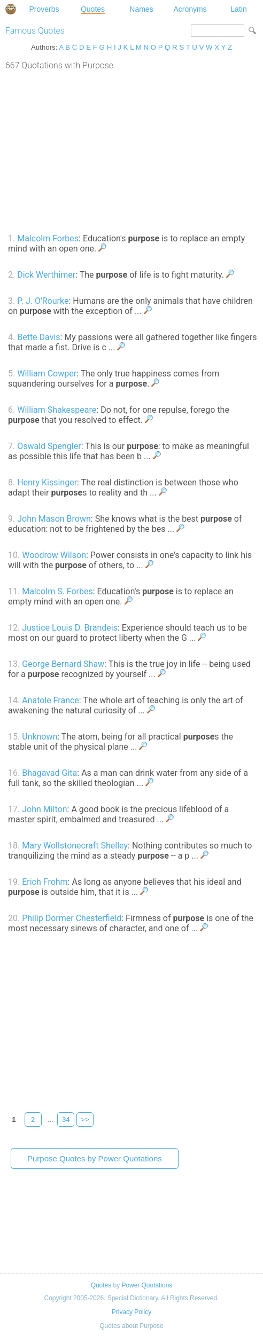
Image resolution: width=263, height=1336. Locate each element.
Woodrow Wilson (54, 555)
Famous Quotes (35, 31)
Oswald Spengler (49, 446)
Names (141, 9)
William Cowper (46, 373)
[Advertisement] (131, 150)
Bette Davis (38, 337)
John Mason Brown (54, 519)
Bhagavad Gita (49, 773)
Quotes (93, 9)
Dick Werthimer (46, 275)
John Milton (44, 809)
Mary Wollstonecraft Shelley (75, 845)
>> (85, 1119)
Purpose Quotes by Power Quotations (94, 1158)
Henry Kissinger (47, 482)
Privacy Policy (131, 1312)
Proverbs (44, 9)
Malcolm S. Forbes (57, 591)
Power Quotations (146, 1285)
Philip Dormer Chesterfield (71, 918)
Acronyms (189, 9)
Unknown (39, 737)
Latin (238, 9)
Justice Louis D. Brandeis (70, 628)
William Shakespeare (56, 410)
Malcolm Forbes (48, 238)
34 (66, 1119)
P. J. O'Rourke (42, 301)
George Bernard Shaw (63, 664)
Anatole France (50, 700)
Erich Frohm (44, 882)
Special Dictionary (10, 9)
